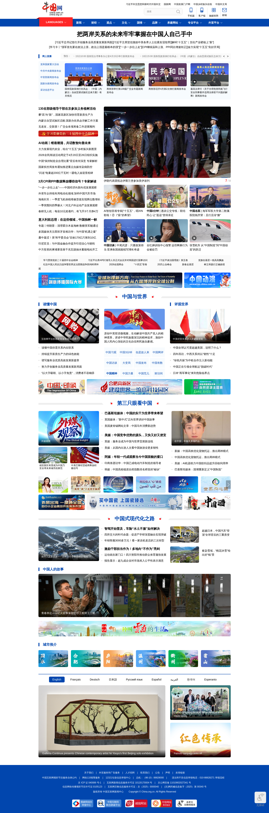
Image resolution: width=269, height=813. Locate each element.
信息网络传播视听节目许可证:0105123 (82, 786)
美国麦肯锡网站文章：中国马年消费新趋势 (130, 425)
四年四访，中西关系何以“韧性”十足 (194, 354)
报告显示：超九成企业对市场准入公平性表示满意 (134, 560)
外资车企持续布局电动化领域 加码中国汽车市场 (67, 193)
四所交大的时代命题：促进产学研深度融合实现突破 (135, 534)
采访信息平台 (47, 90)
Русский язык (134, 679)
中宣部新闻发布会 (49, 77)
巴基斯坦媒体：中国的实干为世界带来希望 (134, 413)
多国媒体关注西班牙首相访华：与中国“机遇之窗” (67, 231)
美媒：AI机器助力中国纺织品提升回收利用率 (201, 463)
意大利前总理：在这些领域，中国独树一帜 (67, 219)
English (56, 679)
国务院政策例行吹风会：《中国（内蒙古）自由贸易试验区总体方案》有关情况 (83, 92)
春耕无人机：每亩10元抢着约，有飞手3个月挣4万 (68, 211)
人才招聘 (130, 772)
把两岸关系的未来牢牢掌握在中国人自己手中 (134, 34)
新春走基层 (188, 264)
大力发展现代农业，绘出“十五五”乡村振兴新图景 (67, 149)
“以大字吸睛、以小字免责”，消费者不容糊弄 (68, 373)
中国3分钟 (153, 210)
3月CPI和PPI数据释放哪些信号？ (61, 181)
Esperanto (210, 679)
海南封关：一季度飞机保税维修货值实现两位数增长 (69, 199)
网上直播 (47, 56)
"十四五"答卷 (140, 264)
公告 (157, 772)
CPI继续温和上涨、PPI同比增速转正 (164, 47)
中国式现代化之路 (135, 518)
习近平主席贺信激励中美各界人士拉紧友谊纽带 (142, 42)
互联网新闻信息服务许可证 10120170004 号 (129, 782)
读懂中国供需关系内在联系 (58, 347)
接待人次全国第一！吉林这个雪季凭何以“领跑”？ (66, 556)
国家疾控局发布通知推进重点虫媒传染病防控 (65, 166)
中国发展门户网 (182, 4)
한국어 (191, 679)
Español (157, 679)
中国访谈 (109, 245)
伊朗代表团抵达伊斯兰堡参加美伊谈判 (127, 180)
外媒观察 (46, 441)
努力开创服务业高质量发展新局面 (62, 366)
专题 (41, 225)
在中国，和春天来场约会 (187, 441)
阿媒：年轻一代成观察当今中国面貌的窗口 (134, 456)
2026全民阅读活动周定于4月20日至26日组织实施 (68, 155)
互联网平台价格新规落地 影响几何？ (60, 339)
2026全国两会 (116, 264)
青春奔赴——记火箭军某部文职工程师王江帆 (68, 613)
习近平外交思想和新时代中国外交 (143, 4)
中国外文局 (221, 4)
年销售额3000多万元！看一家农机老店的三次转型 (134, 540)
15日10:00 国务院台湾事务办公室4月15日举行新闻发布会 (104, 56)
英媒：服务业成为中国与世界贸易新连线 (129, 441)
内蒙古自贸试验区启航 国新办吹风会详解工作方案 (68, 120)
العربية (174, 679)
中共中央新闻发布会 (50, 71)
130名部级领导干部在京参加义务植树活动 (67, 108)
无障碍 (260, 799)
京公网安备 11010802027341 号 (174, 782)
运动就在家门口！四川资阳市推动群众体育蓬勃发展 (135, 554)
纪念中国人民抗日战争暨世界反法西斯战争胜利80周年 (71, 264)
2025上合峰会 (164, 264)
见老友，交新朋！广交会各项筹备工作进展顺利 (66, 126)
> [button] (227, 56)
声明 (167, 772)
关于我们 (88, 772)
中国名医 (195, 210)
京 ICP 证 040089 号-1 (89, 782)
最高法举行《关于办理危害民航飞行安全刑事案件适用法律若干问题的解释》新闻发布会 (209, 92)
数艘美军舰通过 (88, 225)
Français (75, 679)
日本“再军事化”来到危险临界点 (191, 373)
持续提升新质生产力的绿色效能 (60, 354)
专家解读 (90, 181)
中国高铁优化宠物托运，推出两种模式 (197, 457)
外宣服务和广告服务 (109, 772)
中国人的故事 (53, 569)
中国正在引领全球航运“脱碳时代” (192, 366)
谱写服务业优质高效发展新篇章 (60, 360)
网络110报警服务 (91, 777)
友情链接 (180, 772)
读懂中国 (50, 304)
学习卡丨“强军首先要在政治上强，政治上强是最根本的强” (84, 47)
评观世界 (181, 304)
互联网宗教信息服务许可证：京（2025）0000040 (133, 786)
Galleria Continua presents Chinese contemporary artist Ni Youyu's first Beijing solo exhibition (98, 753)
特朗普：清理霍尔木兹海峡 (63, 225)
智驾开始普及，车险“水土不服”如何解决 (132, 528)
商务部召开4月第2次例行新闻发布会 (167, 89)
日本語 (113, 679)
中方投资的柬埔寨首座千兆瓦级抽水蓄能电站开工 (68, 249)
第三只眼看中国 (134, 403)
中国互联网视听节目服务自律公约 (59, 777)
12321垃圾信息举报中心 (118, 777)
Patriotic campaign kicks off (188, 753)
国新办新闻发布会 (49, 83)
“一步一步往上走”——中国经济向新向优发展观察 (67, 187)
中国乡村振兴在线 (202, 4)
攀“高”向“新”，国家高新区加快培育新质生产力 (65, 114)
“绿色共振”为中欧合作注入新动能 (192, 360)
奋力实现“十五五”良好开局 (203, 47)
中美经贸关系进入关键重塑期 (188, 339)
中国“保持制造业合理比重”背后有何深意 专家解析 (67, 160)
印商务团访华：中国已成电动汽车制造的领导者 (133, 463)
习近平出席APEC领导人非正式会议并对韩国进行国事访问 (117, 260)
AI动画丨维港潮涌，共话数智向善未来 (64, 143)
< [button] (224, 56)
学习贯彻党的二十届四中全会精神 (60, 260)
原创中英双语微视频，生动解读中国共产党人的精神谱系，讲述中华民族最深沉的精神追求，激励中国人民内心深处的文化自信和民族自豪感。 (133, 337)
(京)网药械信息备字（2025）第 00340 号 (185, 786)
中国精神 (111, 373)
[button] (228, 140)
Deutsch (95, 679)
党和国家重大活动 (49, 64)
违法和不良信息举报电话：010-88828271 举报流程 (198, 777)
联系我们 (145, 772)
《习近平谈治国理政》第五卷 (173, 260)
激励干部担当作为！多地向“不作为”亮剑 (132, 548)
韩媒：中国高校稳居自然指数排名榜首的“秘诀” (132, 469)
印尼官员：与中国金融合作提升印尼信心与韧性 (66, 243)
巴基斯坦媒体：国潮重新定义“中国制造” (198, 469)
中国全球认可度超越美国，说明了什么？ (197, 347)
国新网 (167, 4)
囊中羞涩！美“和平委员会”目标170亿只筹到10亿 (67, 237)
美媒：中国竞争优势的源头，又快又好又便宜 (135, 435)
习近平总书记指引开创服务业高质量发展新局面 (84, 42)
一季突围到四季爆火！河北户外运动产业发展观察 (68, 205)
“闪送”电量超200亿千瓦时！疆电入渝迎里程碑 (65, 172)
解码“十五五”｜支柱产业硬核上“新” (192, 42)
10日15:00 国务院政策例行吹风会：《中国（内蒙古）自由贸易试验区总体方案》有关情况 (188, 56)
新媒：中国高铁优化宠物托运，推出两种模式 (201, 450)
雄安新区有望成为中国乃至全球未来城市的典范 (52, 467)
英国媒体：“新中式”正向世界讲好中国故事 (130, 419)
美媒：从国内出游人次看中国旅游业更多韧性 (131, 447)
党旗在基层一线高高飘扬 (211, 260)
